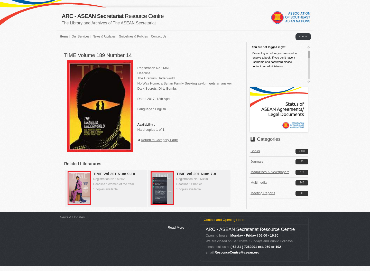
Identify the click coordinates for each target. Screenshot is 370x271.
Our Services (80, 36)
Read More (176, 227)
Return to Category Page (159, 140)
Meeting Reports (263, 193)
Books (255, 151)
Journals (257, 161)
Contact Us (158, 36)
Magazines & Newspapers (270, 172)
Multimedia (259, 182)
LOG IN (303, 36)
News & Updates (104, 36)
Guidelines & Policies (133, 36)
